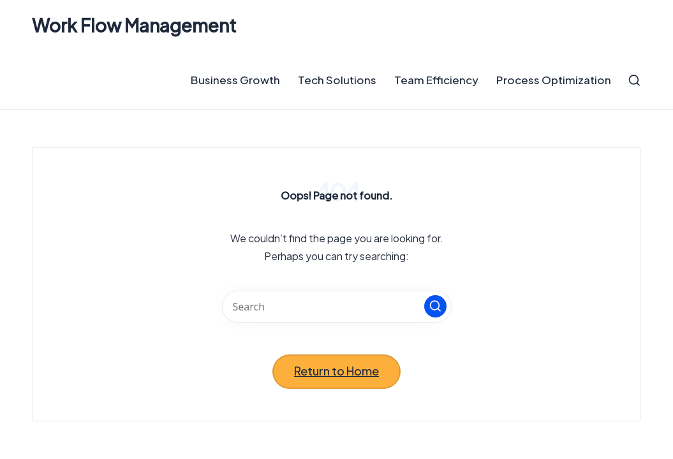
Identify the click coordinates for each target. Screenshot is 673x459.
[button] (435, 306)
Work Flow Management (134, 26)
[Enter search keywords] (337, 307)
